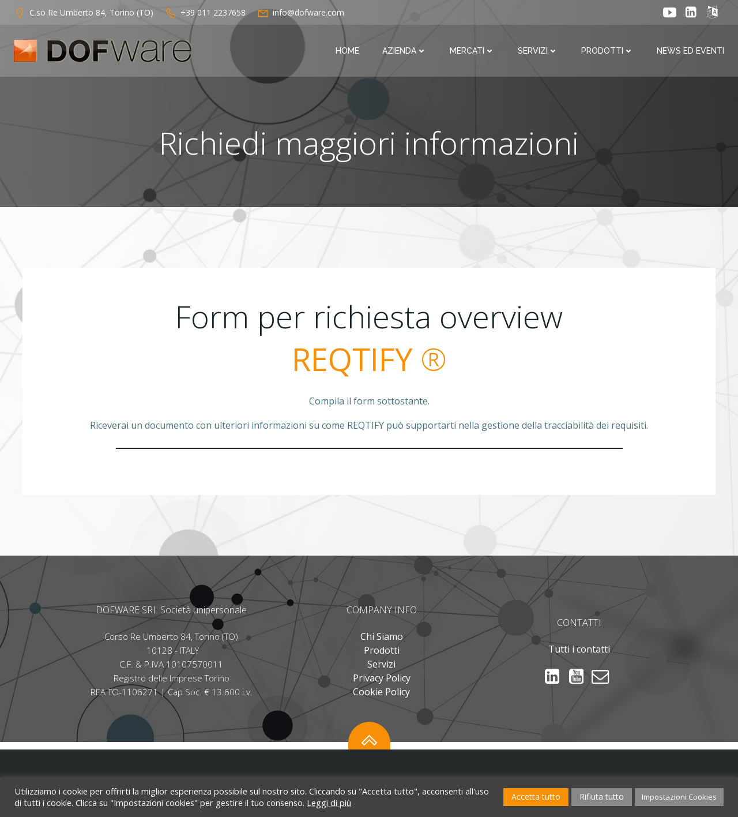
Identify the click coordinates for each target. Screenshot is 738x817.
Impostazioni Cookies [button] (679, 797)
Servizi (538, 50)
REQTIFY (352, 359)
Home (347, 50)
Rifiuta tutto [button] (601, 796)
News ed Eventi (690, 50)
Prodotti (607, 50)
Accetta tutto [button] (535, 796)
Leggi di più (329, 802)
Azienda (404, 50)
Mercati (472, 50)
